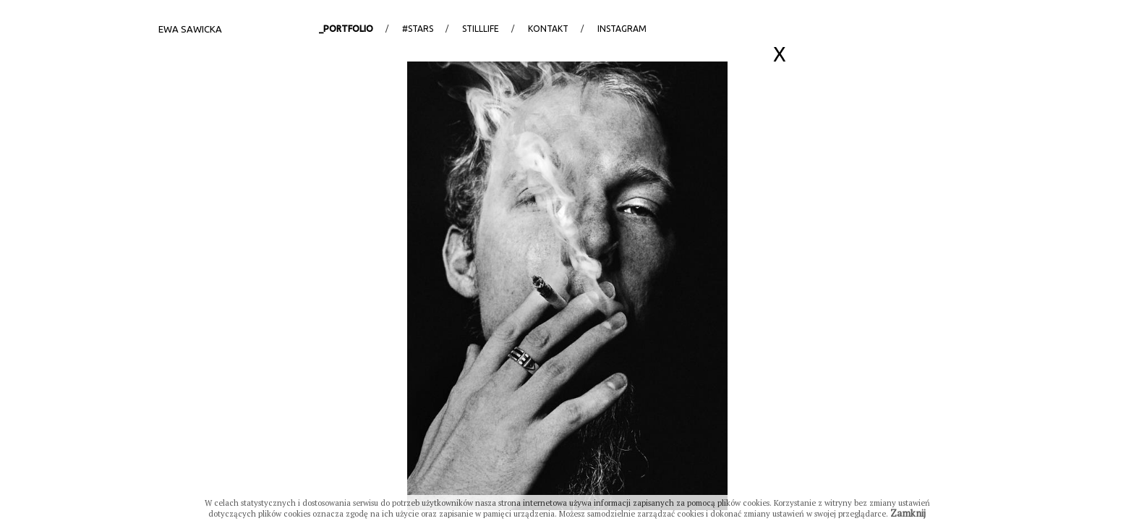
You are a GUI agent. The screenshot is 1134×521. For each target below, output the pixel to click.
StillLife (480, 28)
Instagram (622, 28)
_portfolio (346, 28)
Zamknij (908, 513)
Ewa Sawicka (190, 29)
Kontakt (548, 28)
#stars (417, 28)
